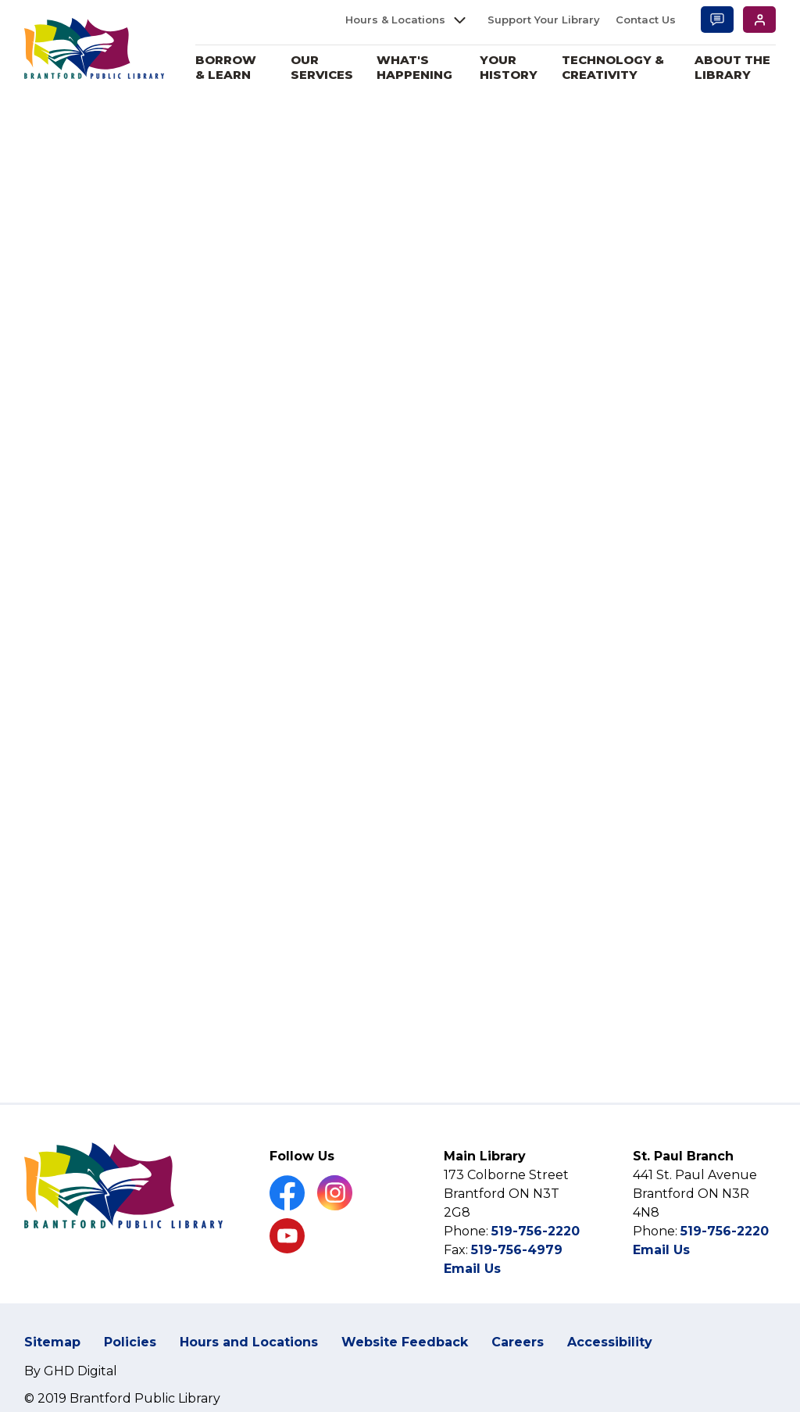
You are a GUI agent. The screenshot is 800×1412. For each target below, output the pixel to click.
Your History (509, 67)
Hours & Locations (395, 19)
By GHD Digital (70, 1371)
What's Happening (415, 67)
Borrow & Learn (226, 67)
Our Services (322, 67)
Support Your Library (544, 19)
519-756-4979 (516, 1249)
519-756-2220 (535, 1231)
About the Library (732, 67)
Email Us (472, 1268)
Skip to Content (0, 0)
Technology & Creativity (613, 67)
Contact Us (646, 19)
